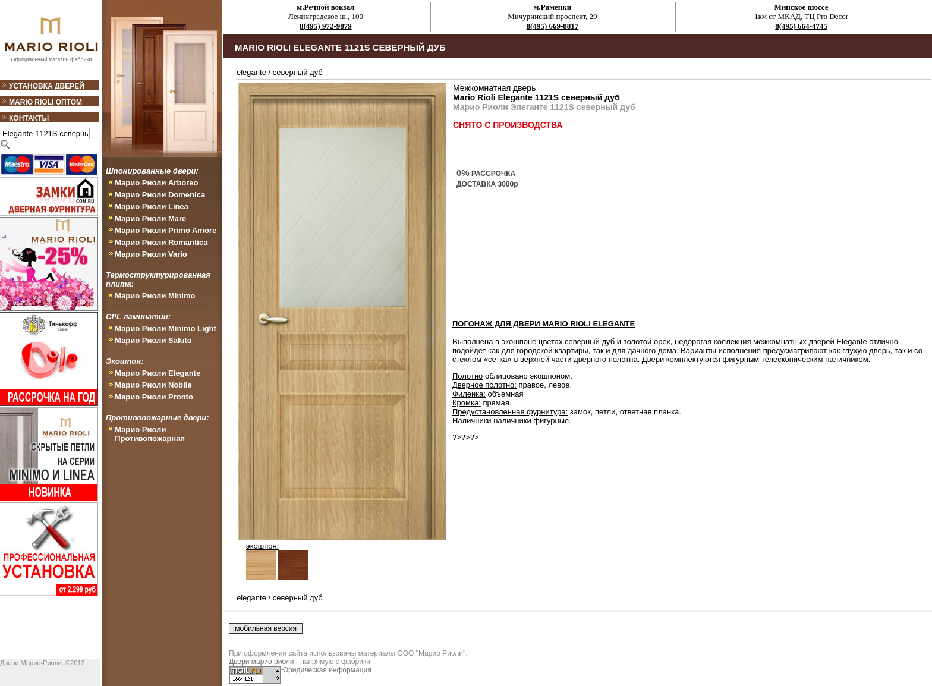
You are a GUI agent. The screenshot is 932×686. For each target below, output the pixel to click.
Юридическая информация (326, 670)
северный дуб (298, 72)
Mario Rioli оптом (45, 102)
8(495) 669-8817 (553, 25)
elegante (251, 72)
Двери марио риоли (261, 661)
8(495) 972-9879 (326, 25)
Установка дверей (46, 86)
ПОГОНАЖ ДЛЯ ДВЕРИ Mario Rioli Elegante (543, 323)
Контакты (29, 118)
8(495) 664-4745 (801, 25)
